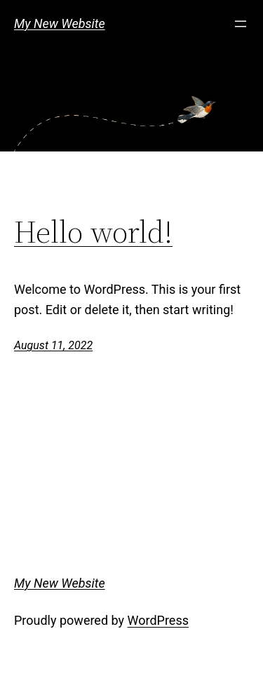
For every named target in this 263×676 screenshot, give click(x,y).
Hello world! (93, 232)
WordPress (158, 620)
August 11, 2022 (53, 345)
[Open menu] (240, 23)
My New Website (59, 23)
